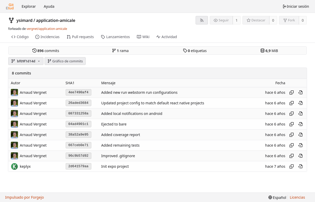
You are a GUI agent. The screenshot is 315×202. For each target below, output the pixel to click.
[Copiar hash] (291, 92)
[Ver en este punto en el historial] (300, 92)
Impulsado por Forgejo (24, 197)
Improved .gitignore (118, 155)
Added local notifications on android (131, 113)
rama (120, 50)
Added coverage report (120, 134)
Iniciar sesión (296, 6)
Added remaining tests (120, 145)
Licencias (297, 197)
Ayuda (49, 6)
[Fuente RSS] (202, 20)
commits (45, 50)
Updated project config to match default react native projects (152, 102)
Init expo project (115, 166)
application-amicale (55, 20)
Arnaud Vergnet (33, 92)
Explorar (29, 6)
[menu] (277, 197)
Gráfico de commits (65, 61)
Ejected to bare (113, 124)
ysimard (24, 20)
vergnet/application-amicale (47, 29)
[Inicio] (10, 6)
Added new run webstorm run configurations (139, 92)
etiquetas (195, 50)
